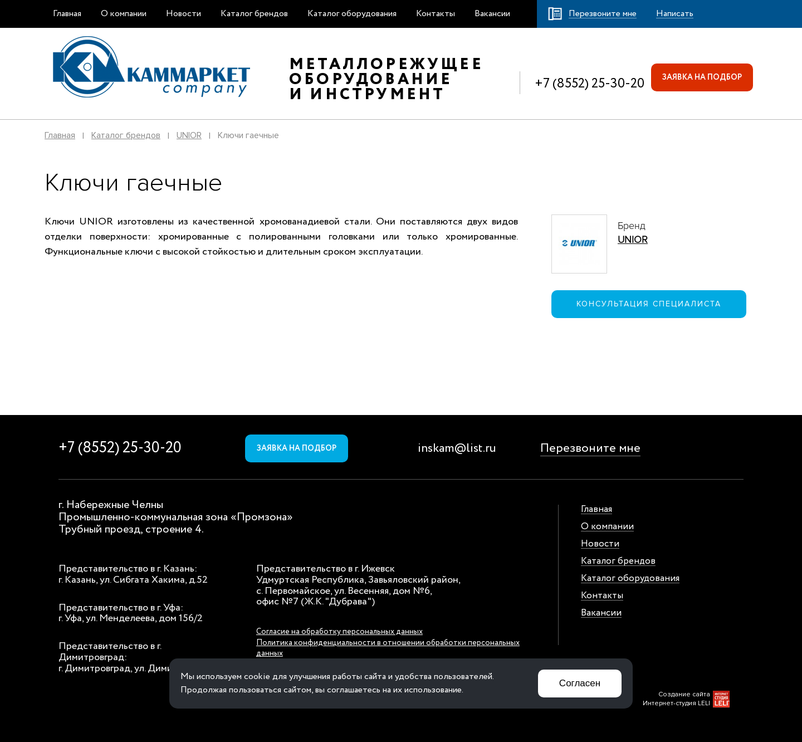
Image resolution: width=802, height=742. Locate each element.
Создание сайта (684, 694)
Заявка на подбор (702, 77)
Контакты (435, 13)
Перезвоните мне (590, 448)
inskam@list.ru (457, 448)
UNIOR (189, 135)
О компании (123, 13)
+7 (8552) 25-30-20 (589, 84)
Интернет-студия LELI (676, 703)
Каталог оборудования (352, 13)
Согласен (579, 683)
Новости (183, 13)
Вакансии (492, 13)
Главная (67, 13)
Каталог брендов (254, 13)
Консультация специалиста (648, 304)
